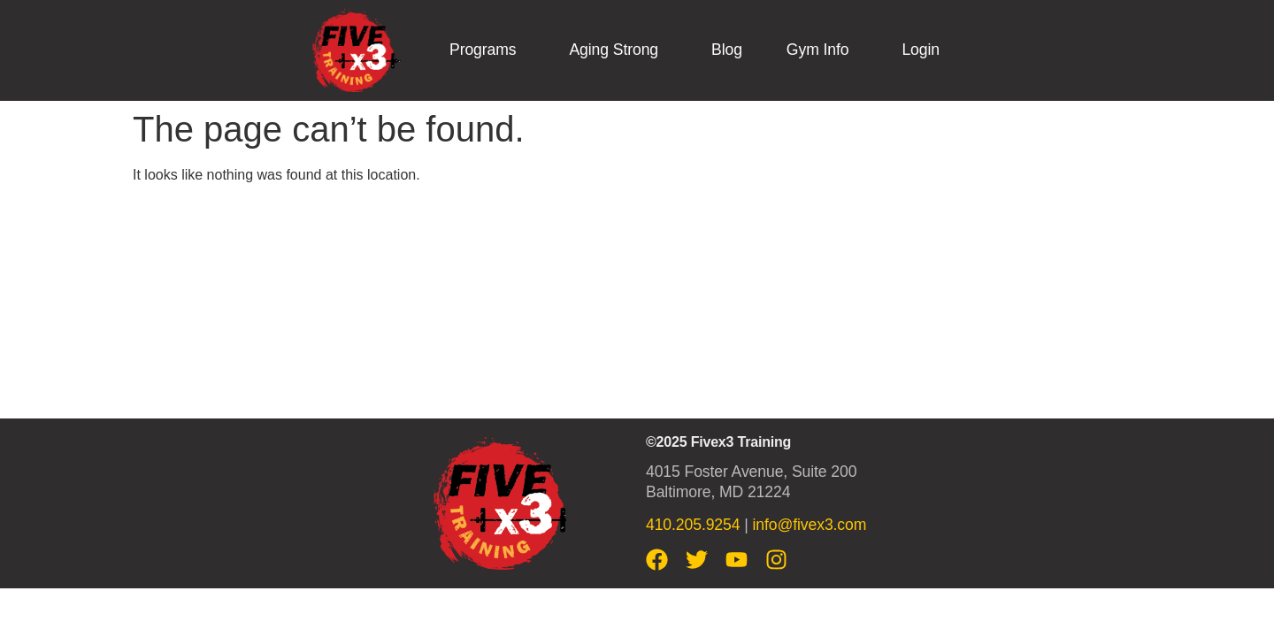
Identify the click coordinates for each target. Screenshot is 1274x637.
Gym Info (818, 49)
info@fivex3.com (809, 524)
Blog (726, 49)
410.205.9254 (693, 524)
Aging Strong (613, 49)
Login (921, 49)
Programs (482, 49)
